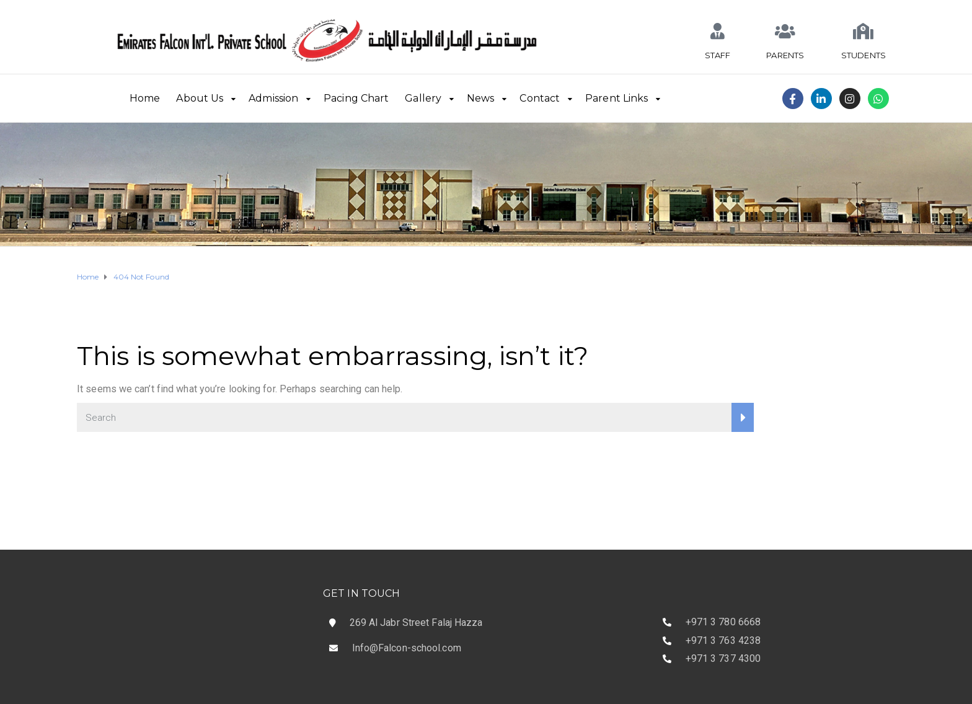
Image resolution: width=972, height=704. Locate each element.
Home (145, 98)
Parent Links (616, 98)
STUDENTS (863, 55)
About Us (199, 98)
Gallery (423, 98)
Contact (539, 98)
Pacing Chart (356, 98)
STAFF (718, 55)
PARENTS (785, 55)
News (480, 98)
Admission (273, 98)
